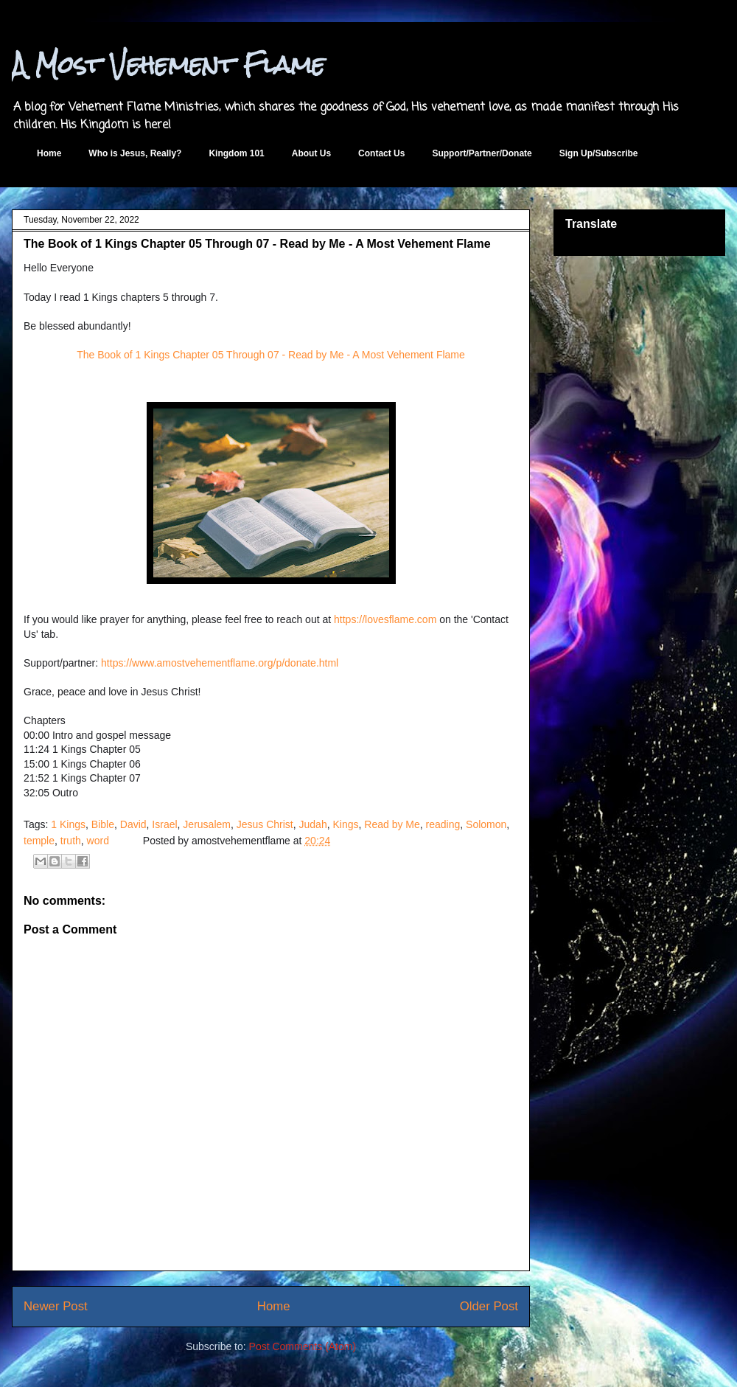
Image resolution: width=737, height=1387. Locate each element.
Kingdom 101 (236, 153)
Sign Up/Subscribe (598, 153)
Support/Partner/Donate (481, 153)
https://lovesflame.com (385, 619)
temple (39, 841)
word (98, 841)
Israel (164, 824)
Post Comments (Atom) (302, 1346)
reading (443, 824)
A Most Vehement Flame (168, 64)
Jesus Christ (265, 824)
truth (70, 841)
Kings (345, 824)
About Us (311, 153)
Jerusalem (207, 824)
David (133, 824)
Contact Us (381, 153)
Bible (102, 824)
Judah (313, 824)
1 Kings (68, 824)
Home (49, 153)
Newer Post (56, 1306)
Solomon (486, 824)
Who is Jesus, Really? (134, 153)
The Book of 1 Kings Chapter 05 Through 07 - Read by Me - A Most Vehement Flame (271, 355)
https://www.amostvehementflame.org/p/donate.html (219, 663)
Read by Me (391, 824)
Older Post (489, 1306)
